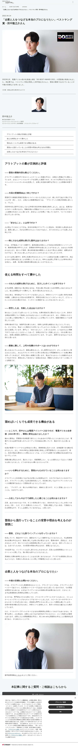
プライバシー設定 (60, 702)
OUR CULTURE (14, 6)
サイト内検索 (70, 2)
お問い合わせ (38, 695)
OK (61, 711)
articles (24, 6)
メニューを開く (74, 2)
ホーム (4, 6)
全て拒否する (61, 707)
